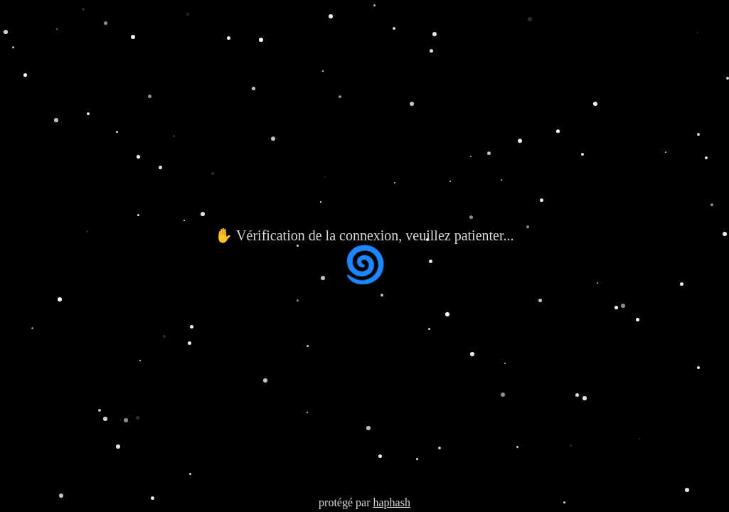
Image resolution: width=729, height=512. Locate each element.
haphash (391, 502)
